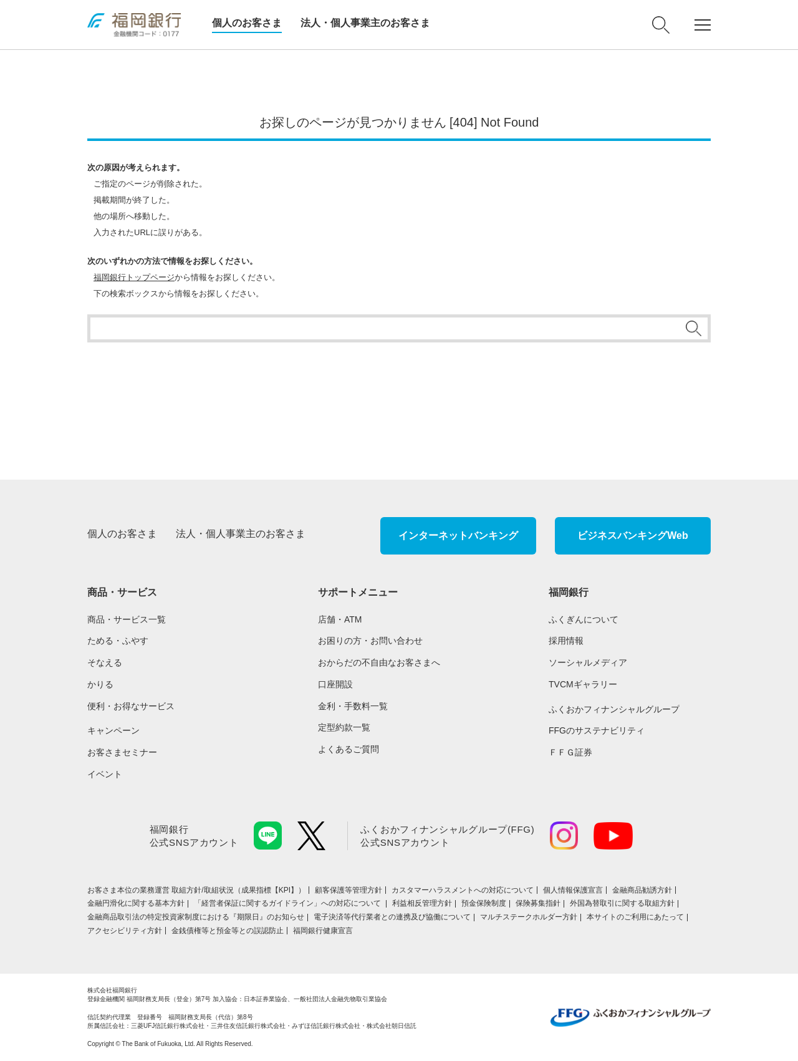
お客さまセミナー (122, 752)
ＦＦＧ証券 (570, 752)
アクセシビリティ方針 (124, 930)
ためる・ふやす (117, 641)
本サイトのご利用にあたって (635, 917)
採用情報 (566, 641)
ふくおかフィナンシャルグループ (614, 709)
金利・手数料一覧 (353, 706)
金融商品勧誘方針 (642, 890)
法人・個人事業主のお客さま (365, 22)
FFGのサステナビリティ (597, 730)
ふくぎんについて (583, 619)
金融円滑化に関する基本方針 (136, 903)
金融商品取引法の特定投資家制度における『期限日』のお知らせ (195, 917)
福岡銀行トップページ (134, 277)
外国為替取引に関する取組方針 (622, 903)
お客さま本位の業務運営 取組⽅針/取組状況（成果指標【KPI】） (196, 890)
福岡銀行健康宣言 (323, 930)
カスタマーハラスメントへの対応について (463, 890)
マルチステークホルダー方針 (528, 917)
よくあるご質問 (348, 749)
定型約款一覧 (344, 727)
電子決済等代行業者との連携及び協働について (392, 917)
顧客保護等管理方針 (348, 890)
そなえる (104, 662)
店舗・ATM (340, 619)
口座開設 (335, 684)
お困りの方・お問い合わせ (370, 641)
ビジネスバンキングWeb (632, 535)
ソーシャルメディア (588, 662)
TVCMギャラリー (583, 684)
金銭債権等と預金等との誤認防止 (227, 930)
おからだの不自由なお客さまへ (379, 662)
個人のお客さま (247, 22)
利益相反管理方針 (422, 903)
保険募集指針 (538, 903)
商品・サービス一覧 (126, 619)
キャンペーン (113, 730)
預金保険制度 (483, 903)
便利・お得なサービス (131, 706)
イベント (104, 774)
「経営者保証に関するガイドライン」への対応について (288, 903)
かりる (100, 684)
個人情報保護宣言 (573, 890)
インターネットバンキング (458, 535)
